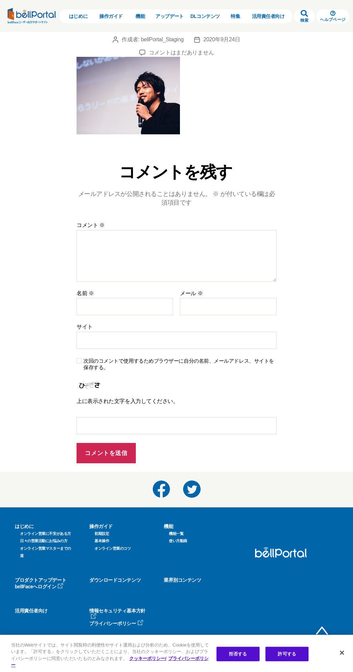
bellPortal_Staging (162, 39)
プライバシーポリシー (116, 623)
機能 (140, 16)
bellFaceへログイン (39, 586)
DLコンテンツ (205, 16)
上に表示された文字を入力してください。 (127, 401)
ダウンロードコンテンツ (115, 580)
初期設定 (101, 533)
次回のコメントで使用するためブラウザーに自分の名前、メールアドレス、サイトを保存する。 (178, 364)
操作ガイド (111, 16)
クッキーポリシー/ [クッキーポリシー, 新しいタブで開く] (148, 658)
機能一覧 (176, 533)
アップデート (169, 16)
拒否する (238, 654)
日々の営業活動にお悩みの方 (43, 541)
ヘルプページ (332, 16)
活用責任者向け (268, 16)
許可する (287, 654)
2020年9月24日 (222, 39)
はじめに (78, 16)
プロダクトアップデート (40, 580)
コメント (91, 225)
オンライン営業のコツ (112, 548)
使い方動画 (178, 541)
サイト (85, 327)
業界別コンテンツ (182, 580)
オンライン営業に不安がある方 (45, 533)
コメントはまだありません (181, 52)
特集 (235, 16)
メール (191, 293)
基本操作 (101, 541)
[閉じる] (342, 652)
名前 (85, 293)
